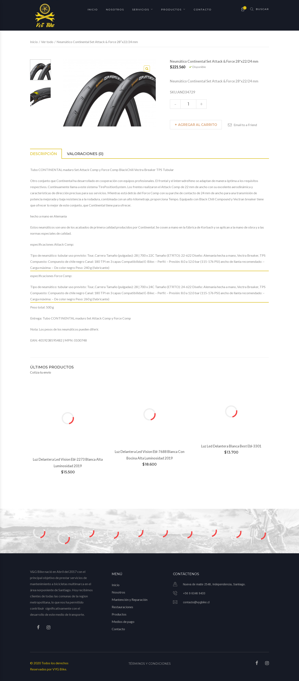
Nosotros (115, 9)
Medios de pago (123, 621)
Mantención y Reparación (129, 599)
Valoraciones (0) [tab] (85, 154)
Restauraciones (122, 607)
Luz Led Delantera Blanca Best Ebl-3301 (231, 446)
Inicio (93, 9)
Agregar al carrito (197, 125)
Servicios (140, 9)
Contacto (203, 9)
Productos (171, 9)
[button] (147, 68)
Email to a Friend (245, 125)
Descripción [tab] (43, 154)
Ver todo (47, 42)
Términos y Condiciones (149, 663)
